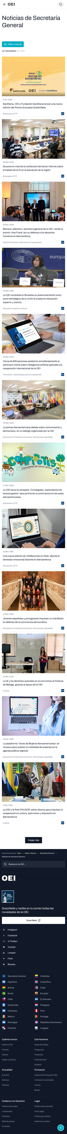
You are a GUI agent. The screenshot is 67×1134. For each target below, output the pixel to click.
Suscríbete (33, 920)
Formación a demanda (44, 1080)
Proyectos (38, 1055)
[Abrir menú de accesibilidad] (60, 1127)
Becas (37, 1090)
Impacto (37, 1065)
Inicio (19, 853)
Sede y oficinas (30, 853)
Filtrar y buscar (13, 44)
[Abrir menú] (4, 4)
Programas (39, 1050)
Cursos (37, 1085)
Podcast (5, 1085)
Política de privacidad (43, 1106)
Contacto (6, 1126)
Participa (6, 1116)
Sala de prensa (8, 1121)
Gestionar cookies (42, 1121)
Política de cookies (42, 1116)
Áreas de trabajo (41, 1045)
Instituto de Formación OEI (45, 1075)
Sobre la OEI (7, 1045)
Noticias (5, 1080)
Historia (5, 1050)
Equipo (5, 1055)
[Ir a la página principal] (11, 4)
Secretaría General (47, 853)
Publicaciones (40, 1060)
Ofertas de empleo (10, 1106)
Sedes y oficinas (9, 1060)
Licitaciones (7, 1111)
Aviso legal (39, 1111)
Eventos (5, 1075)
